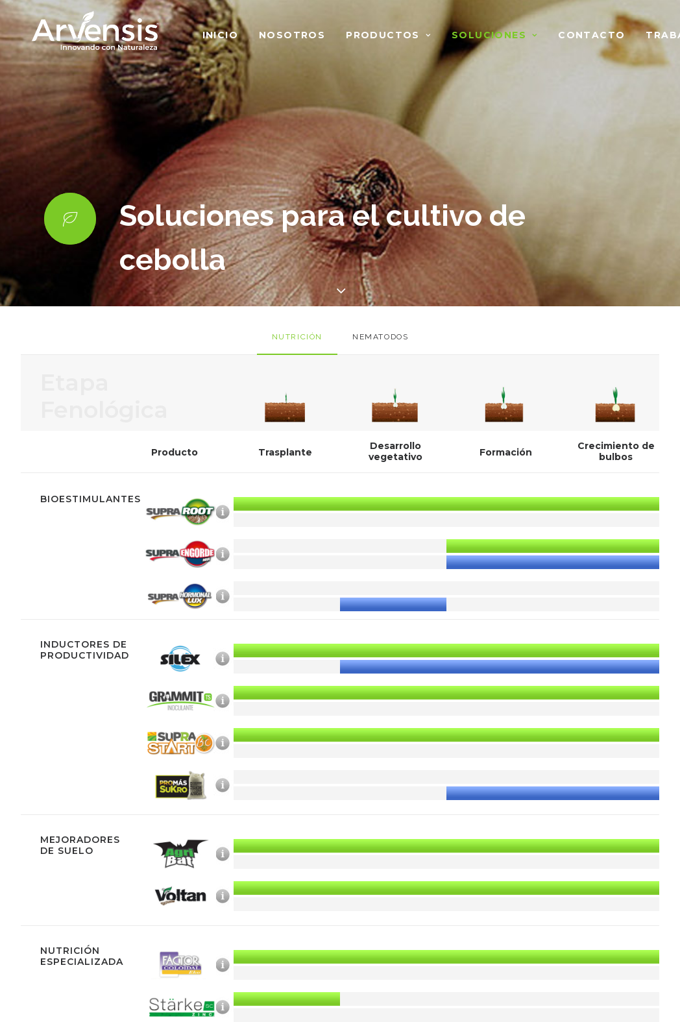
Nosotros (292, 35)
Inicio (220, 35)
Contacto (591, 35)
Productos (388, 35)
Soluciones (494, 35)
